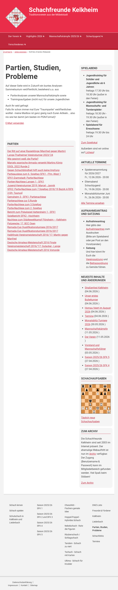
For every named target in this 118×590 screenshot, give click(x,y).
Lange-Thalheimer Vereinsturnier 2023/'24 (30, 155)
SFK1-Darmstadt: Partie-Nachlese (25, 177)
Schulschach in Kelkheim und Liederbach (16, 519)
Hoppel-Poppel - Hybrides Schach (73, 518)
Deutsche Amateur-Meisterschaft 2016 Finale (31, 242)
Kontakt (24, 585)
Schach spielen (16, 510)
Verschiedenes (20, 52)
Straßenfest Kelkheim (96, 287)
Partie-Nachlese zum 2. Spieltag (24, 208)
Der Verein (90, 336)
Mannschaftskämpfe (96, 328)
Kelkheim (96, 516)
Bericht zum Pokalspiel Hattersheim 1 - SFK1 (31, 212)
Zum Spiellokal (89, 142)
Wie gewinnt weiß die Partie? (22, 158)
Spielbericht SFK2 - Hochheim (23, 215)
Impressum (13, 585)
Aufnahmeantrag (95, 229)
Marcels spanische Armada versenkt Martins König (34, 162)
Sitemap (33, 585)
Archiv (92, 453)
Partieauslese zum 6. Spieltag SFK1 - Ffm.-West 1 (34, 174)
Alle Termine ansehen (92, 203)
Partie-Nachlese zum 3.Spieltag (24, 204)
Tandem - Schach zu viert (73, 545)
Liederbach (97, 521)
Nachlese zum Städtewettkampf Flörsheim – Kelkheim (36, 219)
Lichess (89, 152)
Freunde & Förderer (101, 510)
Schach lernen (16, 505)
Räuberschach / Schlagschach (72, 536)
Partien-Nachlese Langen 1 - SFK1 (25, 181)
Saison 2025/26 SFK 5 (97, 357)
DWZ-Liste (97, 505)
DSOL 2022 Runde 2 (18, 166)
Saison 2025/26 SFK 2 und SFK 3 (45, 515)
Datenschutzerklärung (22, 582)
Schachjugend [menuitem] (93, 37)
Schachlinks (98, 536)
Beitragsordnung (99, 263)
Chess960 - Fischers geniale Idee (72, 508)
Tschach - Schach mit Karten (73, 553)
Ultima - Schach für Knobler (74, 562)
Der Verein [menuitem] (14, 37)
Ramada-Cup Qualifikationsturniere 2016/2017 (32, 227)
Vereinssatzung (94, 259)
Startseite (7, 52)
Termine (89, 316)
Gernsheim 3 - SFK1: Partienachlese (26, 196)
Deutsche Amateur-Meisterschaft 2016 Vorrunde (33, 250)
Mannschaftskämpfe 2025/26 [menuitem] (64, 37)
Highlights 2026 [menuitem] (34, 37)
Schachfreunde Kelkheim (63, 9)
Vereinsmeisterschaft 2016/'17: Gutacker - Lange (33, 246)
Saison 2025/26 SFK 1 (44, 507)
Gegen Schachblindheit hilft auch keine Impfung (33, 170)
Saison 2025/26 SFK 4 (97, 365)
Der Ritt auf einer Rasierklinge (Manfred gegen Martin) (36, 151)
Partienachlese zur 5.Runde (22, 200)
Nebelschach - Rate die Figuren (74, 527)
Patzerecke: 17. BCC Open (21, 223)
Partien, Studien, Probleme (100, 529)
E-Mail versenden (15, 123)
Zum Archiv (87, 482)
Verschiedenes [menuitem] (16, 45)
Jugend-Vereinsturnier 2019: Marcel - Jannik (31, 185)
